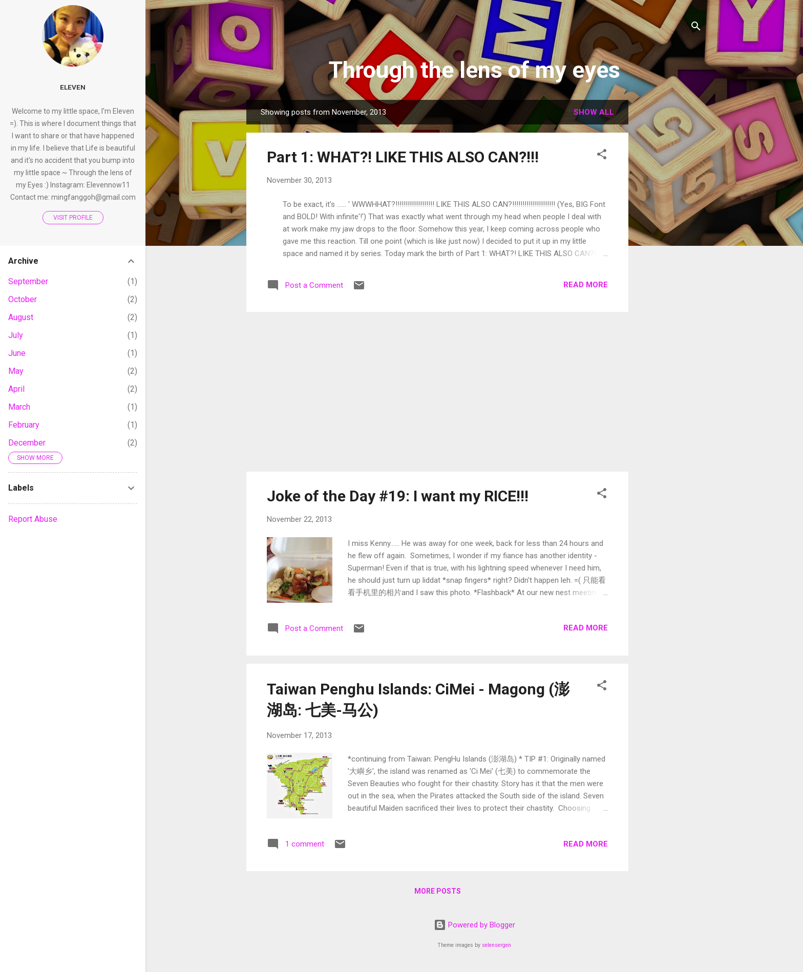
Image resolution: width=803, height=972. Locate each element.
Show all (594, 112)
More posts (437, 891)
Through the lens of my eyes (474, 69)
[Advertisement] (669, 253)
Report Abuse (32, 519)
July (15, 335)
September (28, 281)
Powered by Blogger (474, 924)
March (19, 407)
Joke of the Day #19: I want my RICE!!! (398, 496)
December (27, 443)
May (16, 371)
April (16, 389)
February (23, 425)
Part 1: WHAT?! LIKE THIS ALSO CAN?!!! (403, 157)
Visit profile (73, 217)
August (20, 317)
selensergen (496, 945)
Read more (585, 284)
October (22, 299)
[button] (602, 156)
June (17, 353)
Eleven (73, 87)
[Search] (696, 28)
